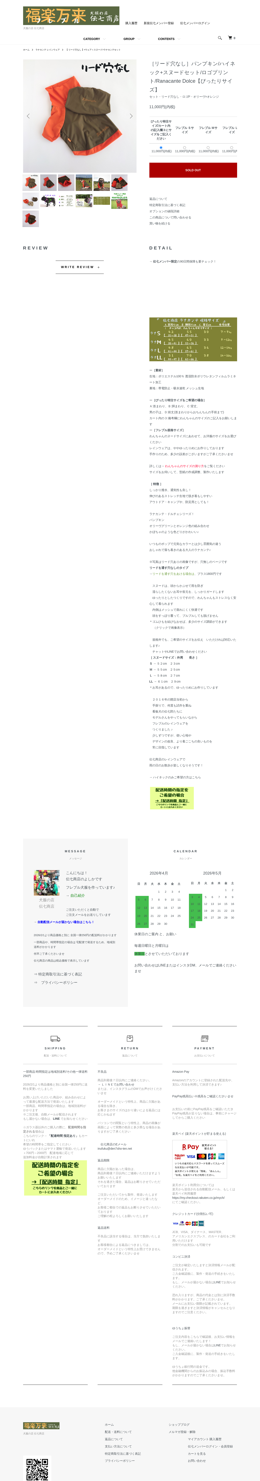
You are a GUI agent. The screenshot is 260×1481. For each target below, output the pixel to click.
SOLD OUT (193, 170)
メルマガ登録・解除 (186, 1446)
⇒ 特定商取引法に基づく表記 (58, 989)
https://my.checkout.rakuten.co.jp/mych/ (198, 1212)
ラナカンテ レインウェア (51, 49)
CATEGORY (91, 39)
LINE (217, 1297)
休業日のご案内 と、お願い (155, 949)
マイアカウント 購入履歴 (209, 1454)
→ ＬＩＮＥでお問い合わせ (117, 1099)
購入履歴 (131, 23)
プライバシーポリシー (133, 1475)
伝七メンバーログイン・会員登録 (214, 1461)
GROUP (128, 39)
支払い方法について (131, 1461)
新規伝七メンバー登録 (159, 23)
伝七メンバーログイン (195, 23)
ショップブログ (183, 1439)
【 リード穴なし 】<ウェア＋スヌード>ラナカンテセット (105, 49)
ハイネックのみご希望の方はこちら (176, 792)
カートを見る (201, 1468)
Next (130, 116)
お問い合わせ (201, 1475)
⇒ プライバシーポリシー (57, 997)
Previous (29, 116)
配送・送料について (131, 1446)
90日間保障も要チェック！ (198, 276)
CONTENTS (166, 39)
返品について (158, 199)
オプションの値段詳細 (164, 211)
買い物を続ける (159, 223)
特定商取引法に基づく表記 (167, 205)
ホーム (27, 49)
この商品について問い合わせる (170, 217)
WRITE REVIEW (77, 281)
